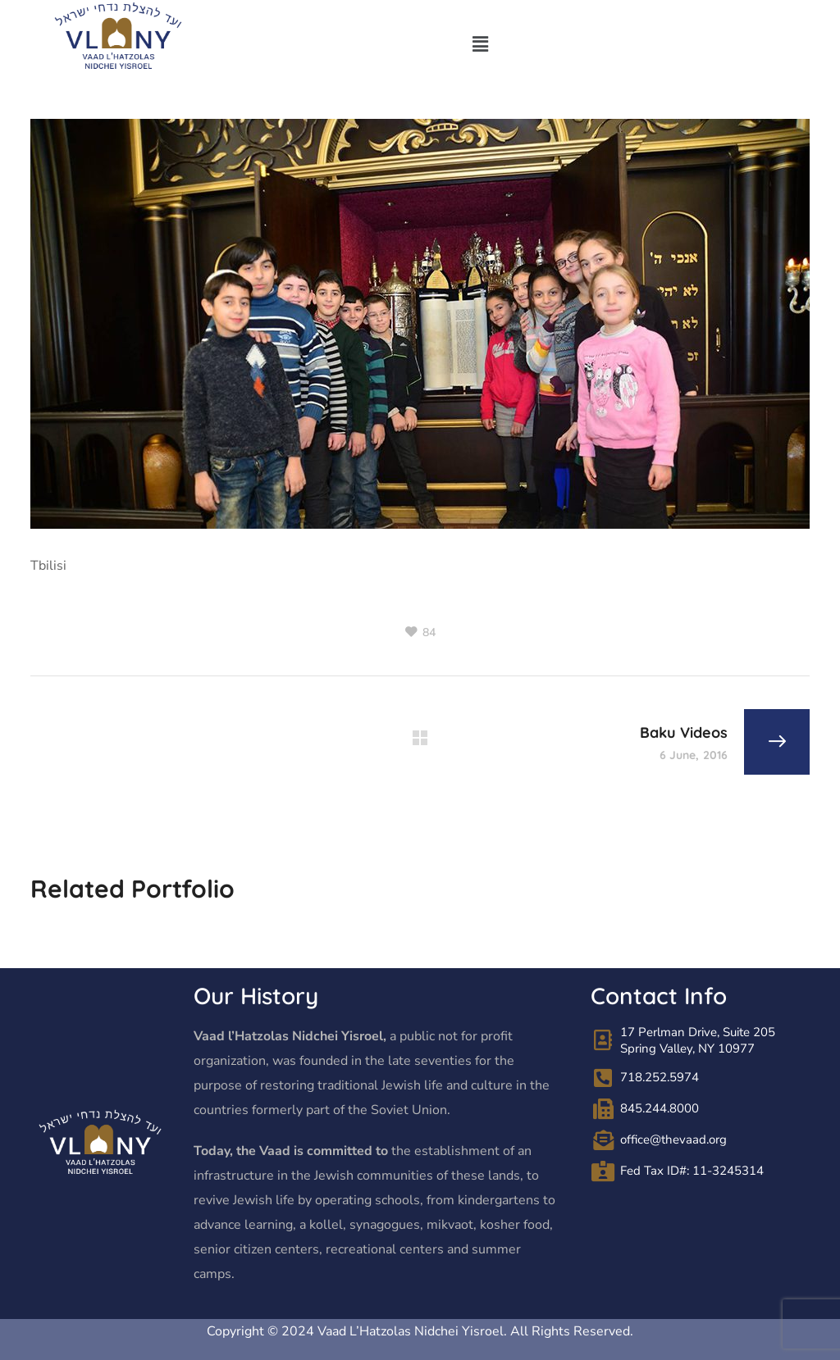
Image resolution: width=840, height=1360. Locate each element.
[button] (480, 45)
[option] (152, 939)
